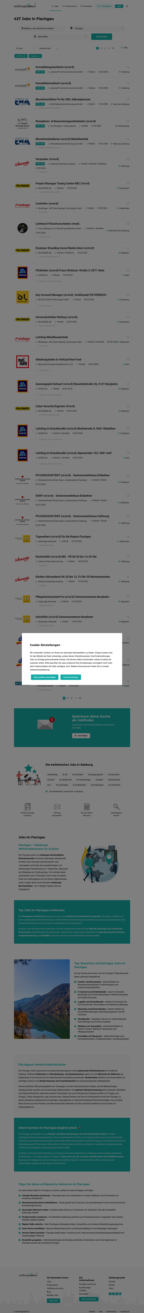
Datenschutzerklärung (39, 670)
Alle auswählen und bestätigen (45, 677)
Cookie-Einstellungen (70, 677)
